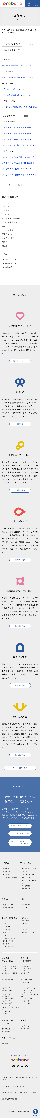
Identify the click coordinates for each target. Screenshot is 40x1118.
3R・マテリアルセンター (29, 988)
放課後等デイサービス (20, 361)
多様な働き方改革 (9, 908)
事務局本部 (7, 926)
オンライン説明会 (9, 238)
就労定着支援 (20, 685)
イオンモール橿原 (9, 938)
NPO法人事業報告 (9, 222)
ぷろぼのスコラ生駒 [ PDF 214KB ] (17, 169)
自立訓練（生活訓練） (29, 874)
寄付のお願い (24, 1092)
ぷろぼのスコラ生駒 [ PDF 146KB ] (17, 139)
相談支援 (20, 424)
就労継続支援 (20, 626)
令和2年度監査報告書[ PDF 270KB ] (17, 95)
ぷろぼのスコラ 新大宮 (10, 966)
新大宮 (5, 932)
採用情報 (33, 1092)
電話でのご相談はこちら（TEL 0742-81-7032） (20, 842)
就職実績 (5, 211)
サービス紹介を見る (19, 768)
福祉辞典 (5, 246)
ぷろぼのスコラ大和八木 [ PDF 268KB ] (19, 175)
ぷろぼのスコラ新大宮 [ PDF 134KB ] (18, 133)
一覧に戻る (20, 185)
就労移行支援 (20, 560)
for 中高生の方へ (9, 263)
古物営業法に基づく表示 (10, 1092)
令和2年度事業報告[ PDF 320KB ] (16, 65)
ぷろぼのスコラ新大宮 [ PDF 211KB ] (18, 163)
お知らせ (5, 226)
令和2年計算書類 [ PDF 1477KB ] (16, 89)
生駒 (4, 935)
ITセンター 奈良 (26, 992)
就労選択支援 (20, 755)
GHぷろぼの (6, 1043)
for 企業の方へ (8, 267)
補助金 (5, 242)
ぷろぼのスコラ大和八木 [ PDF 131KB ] (19, 145)
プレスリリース (8, 203)
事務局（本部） (26, 1026)
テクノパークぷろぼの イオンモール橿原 (10, 1007)
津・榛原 (6, 944)
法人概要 (6, 868)
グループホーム (8, 947)
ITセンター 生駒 (26, 990)
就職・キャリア (8, 905)
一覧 (4, 924)
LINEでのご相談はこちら (20, 833)
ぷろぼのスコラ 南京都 (10, 973)
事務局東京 (7, 929)
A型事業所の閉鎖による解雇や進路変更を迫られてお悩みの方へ (20, 1079)
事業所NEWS (7, 234)
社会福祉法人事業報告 (11, 218)
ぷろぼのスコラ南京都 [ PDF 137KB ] (18, 127)
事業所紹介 (7, 871)
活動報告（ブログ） (28, 932)
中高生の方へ (26, 921)
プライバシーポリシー (18, 1086)
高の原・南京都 (8, 941)
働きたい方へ (26, 918)
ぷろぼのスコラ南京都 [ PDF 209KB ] (18, 157)
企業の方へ (25, 923)
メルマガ (5, 214)
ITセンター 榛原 (26, 998)
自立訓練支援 (20, 490)
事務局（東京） (26, 1028)
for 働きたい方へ (9, 259)
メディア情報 (7, 230)
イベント (5, 206)
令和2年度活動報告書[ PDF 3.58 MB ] (18, 77)
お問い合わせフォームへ (20, 825)
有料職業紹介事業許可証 (10, 1099)
